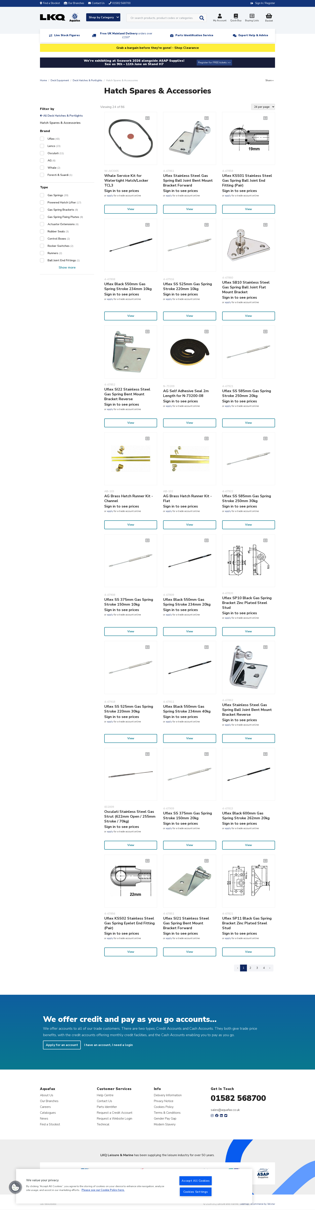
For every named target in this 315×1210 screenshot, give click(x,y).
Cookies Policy (164, 1107)
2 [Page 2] (250, 968)
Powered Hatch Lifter (64, 202)
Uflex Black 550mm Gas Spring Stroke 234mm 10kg (128, 286)
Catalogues (48, 1113)
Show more (67, 267)
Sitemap (244, 1204)
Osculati (56, 153)
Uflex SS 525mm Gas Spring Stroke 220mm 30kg (128, 709)
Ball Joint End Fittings (64, 260)
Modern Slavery (165, 1124)
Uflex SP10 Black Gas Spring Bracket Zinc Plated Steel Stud (247, 603)
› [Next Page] (269, 968)
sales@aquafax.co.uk (225, 1110)
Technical (103, 1124)
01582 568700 (238, 1098)
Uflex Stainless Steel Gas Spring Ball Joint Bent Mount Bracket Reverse (247, 709)
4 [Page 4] (264, 968)
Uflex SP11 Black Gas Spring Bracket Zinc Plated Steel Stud (247, 923)
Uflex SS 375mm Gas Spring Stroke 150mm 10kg (128, 602)
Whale (54, 168)
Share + (269, 80)
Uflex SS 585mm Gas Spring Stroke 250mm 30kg (246, 498)
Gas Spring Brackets (63, 210)
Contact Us (104, 1101)
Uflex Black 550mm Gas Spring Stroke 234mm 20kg (187, 602)
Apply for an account (62, 1045)
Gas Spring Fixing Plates (65, 217)
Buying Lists (252, 18)
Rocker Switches (60, 246)
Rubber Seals (58, 231)
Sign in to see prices (121, 190)
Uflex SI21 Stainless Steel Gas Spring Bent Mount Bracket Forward (186, 923)
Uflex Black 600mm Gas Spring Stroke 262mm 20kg (246, 815)
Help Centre (105, 1095)
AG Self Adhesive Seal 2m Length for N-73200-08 (186, 393)
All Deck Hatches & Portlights (61, 116)
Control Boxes (59, 239)
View (130, 209)
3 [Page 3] (257, 968)
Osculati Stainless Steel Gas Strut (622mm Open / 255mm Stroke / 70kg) (129, 816)
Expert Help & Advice (253, 35)
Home (43, 80)
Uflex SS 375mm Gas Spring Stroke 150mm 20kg (187, 815)
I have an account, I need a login (108, 1045)
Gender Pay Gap (165, 1118)
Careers (45, 1107)
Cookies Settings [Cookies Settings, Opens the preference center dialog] (195, 1192)
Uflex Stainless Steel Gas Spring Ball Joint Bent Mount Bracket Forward (188, 180)
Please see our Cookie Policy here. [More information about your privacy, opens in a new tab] (103, 1190)
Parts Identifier (107, 1107)
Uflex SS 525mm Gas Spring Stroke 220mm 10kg (187, 286)
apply (110, 195)
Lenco (54, 146)
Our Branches (74, 3)
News (44, 1118)
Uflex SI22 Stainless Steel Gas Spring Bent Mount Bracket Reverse (127, 394)
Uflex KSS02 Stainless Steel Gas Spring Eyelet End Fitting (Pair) (129, 923)
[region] (134, 1186)
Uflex (54, 139)
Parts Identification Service (194, 35)
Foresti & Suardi (60, 175)
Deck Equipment (60, 80)
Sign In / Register (265, 3)
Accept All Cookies (196, 1181)
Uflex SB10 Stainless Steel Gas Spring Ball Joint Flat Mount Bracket (246, 287)
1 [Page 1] (243, 968)
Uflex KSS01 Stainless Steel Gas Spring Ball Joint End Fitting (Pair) (247, 180)
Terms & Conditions (167, 1113)
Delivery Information (168, 1095)
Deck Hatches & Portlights (87, 80)
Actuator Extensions (63, 224)
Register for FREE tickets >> (214, 62)
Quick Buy (236, 18)
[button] (15, 1187)
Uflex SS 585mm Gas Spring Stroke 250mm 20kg (246, 393)
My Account (219, 18)
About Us (46, 1095)
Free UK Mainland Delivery (126, 35)
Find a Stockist (50, 3)
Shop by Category (104, 17)
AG (51, 160)
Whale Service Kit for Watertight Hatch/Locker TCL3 (126, 180)
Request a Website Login (114, 1118)
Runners (55, 253)
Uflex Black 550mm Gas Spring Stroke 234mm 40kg (187, 709)
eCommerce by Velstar (263, 1204)
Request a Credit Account (114, 1113)
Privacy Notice (163, 1101)
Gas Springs (58, 195)
